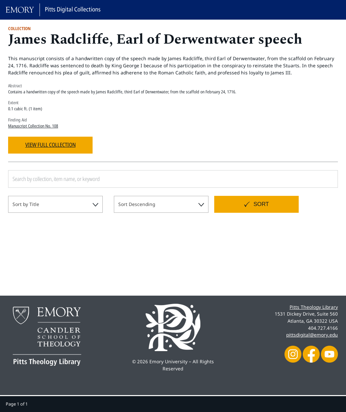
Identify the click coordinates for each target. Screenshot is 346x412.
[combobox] (55, 204)
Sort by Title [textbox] (26, 204)
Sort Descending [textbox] (136, 204)
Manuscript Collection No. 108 (33, 126)
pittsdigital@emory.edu (312, 334)
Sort (261, 204)
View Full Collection (50, 144)
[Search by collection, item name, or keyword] (140, 178)
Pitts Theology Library (314, 307)
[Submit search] (325, 178)
